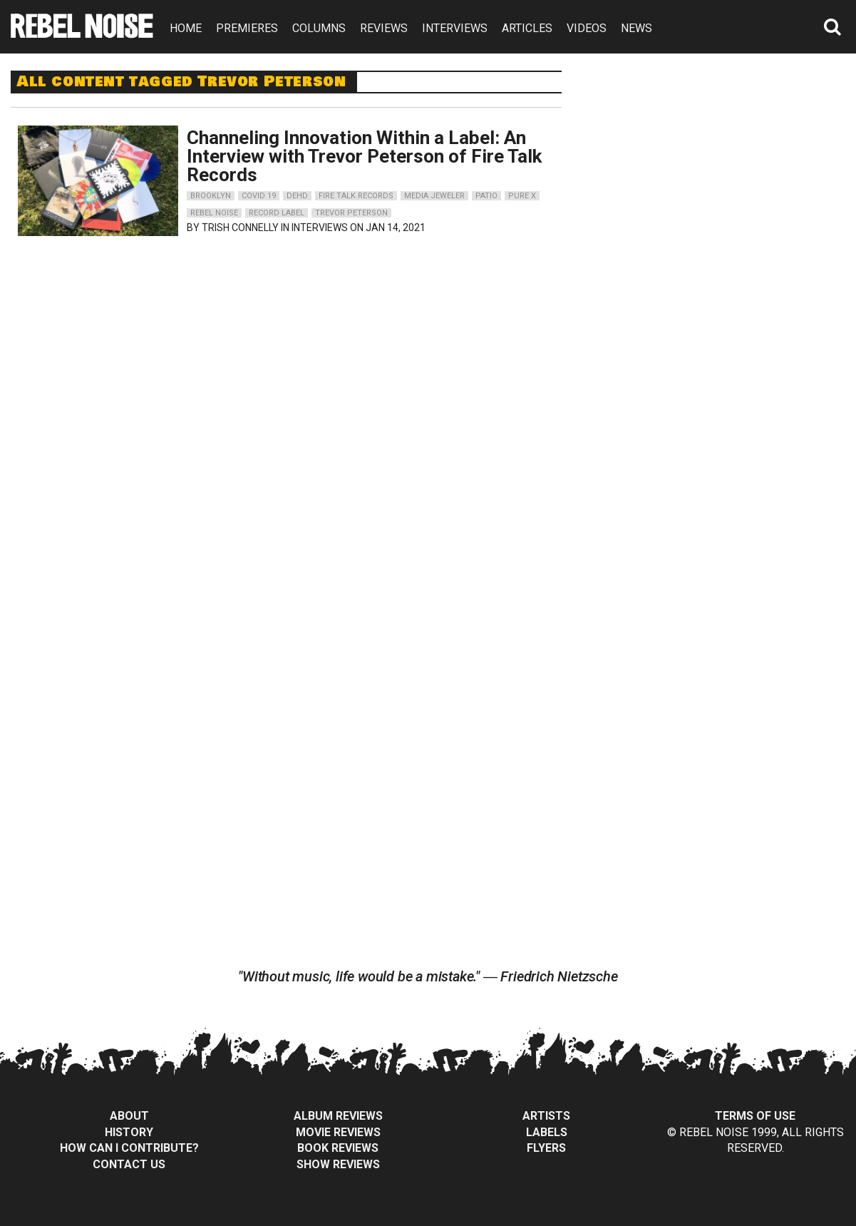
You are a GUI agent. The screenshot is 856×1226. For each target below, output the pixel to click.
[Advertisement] (720, 160)
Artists (546, 1116)
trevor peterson (351, 213)
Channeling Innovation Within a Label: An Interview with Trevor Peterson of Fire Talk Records (364, 156)
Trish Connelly (240, 227)
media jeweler (434, 195)
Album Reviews (338, 1116)
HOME (186, 28)
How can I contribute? (129, 1148)
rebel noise (214, 213)
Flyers (546, 1148)
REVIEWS (384, 28)
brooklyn (210, 195)
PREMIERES (247, 28)
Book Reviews (337, 1148)
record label (276, 213)
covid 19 (259, 195)
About (129, 1116)
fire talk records (356, 195)
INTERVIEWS (455, 28)
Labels (546, 1132)
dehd (297, 195)
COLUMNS (319, 28)
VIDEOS (587, 28)
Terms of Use (755, 1116)
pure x (522, 195)
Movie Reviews (338, 1132)
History (129, 1132)
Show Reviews (338, 1164)
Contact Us (129, 1164)
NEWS (636, 28)
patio (486, 195)
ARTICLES (527, 28)
